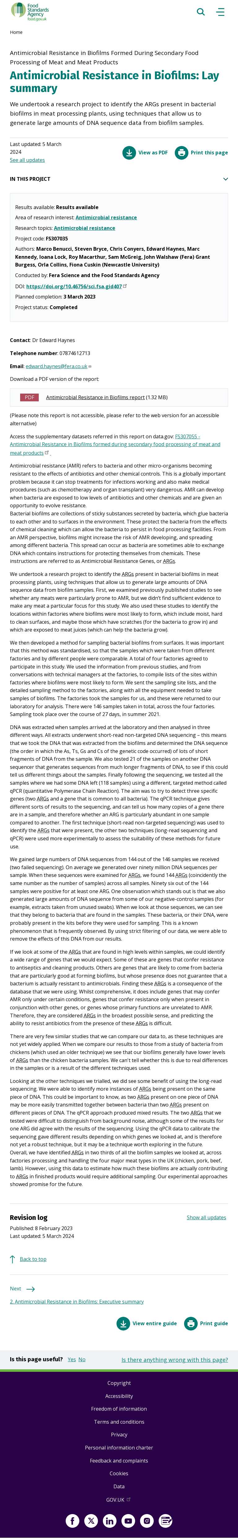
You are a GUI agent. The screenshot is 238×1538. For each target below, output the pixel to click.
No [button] (82, 1359)
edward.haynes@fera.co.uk (59, 366)
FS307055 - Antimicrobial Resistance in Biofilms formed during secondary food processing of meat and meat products (115, 445)
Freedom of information (119, 1408)
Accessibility (119, 1396)
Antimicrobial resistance (106, 217)
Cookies (119, 1473)
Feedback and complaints (119, 1460)
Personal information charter (119, 1447)
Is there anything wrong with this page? (174, 1359)
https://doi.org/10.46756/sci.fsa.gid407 (77, 287)
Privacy (119, 1434)
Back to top (33, 1259)
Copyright (119, 1383)
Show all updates (206, 1217)
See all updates (27, 160)
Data (119, 1486)
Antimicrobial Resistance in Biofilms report (95, 397)
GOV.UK (119, 1501)
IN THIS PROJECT (119, 179)
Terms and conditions (119, 1421)
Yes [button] (72, 1359)
